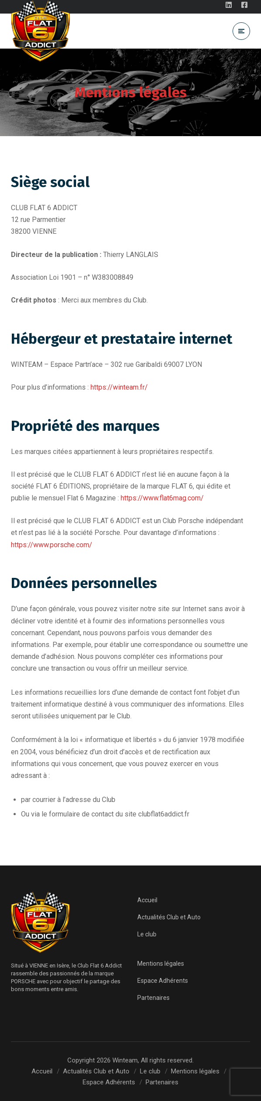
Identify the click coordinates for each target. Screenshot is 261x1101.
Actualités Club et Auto (169, 917)
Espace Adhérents (162, 980)
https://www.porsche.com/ (51, 545)
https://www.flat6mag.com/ (162, 498)
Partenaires (153, 997)
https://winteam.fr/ (119, 387)
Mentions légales (160, 963)
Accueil (147, 900)
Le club (147, 934)
